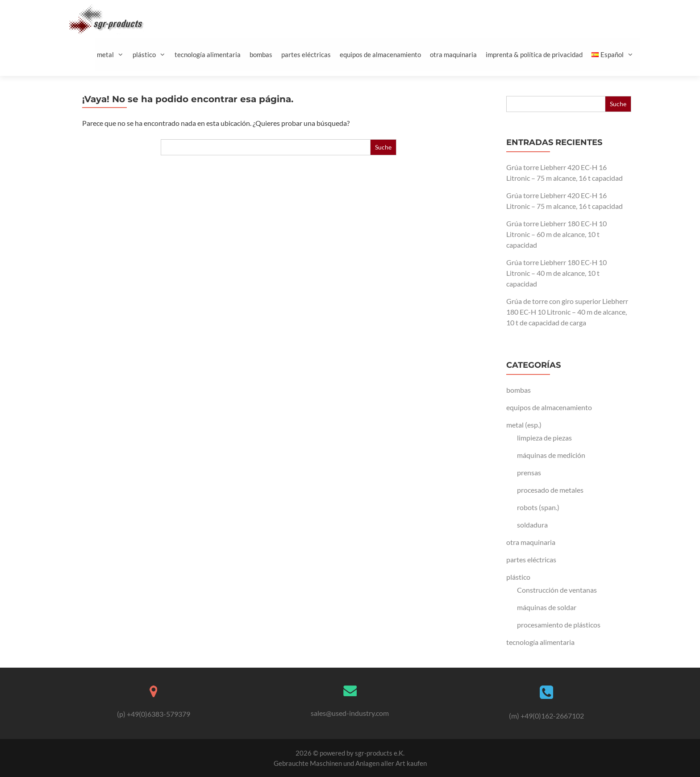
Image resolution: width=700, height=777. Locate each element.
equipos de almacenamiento (380, 54)
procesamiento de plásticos (558, 624)
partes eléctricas (306, 54)
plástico (152, 54)
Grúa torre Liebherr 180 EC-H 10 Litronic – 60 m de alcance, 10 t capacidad (556, 234)
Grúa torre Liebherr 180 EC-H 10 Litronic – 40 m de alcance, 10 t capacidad (556, 273)
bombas (261, 54)
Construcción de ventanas (557, 590)
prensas (529, 472)
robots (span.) (538, 507)
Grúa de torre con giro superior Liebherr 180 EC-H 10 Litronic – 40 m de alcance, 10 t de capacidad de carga (567, 312)
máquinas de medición (551, 455)
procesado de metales (550, 490)
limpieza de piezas (544, 437)
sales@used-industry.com (350, 713)
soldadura (532, 524)
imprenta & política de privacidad (534, 54)
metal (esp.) (524, 424)
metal (113, 54)
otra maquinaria (453, 54)
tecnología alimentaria (208, 54)
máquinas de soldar (546, 607)
